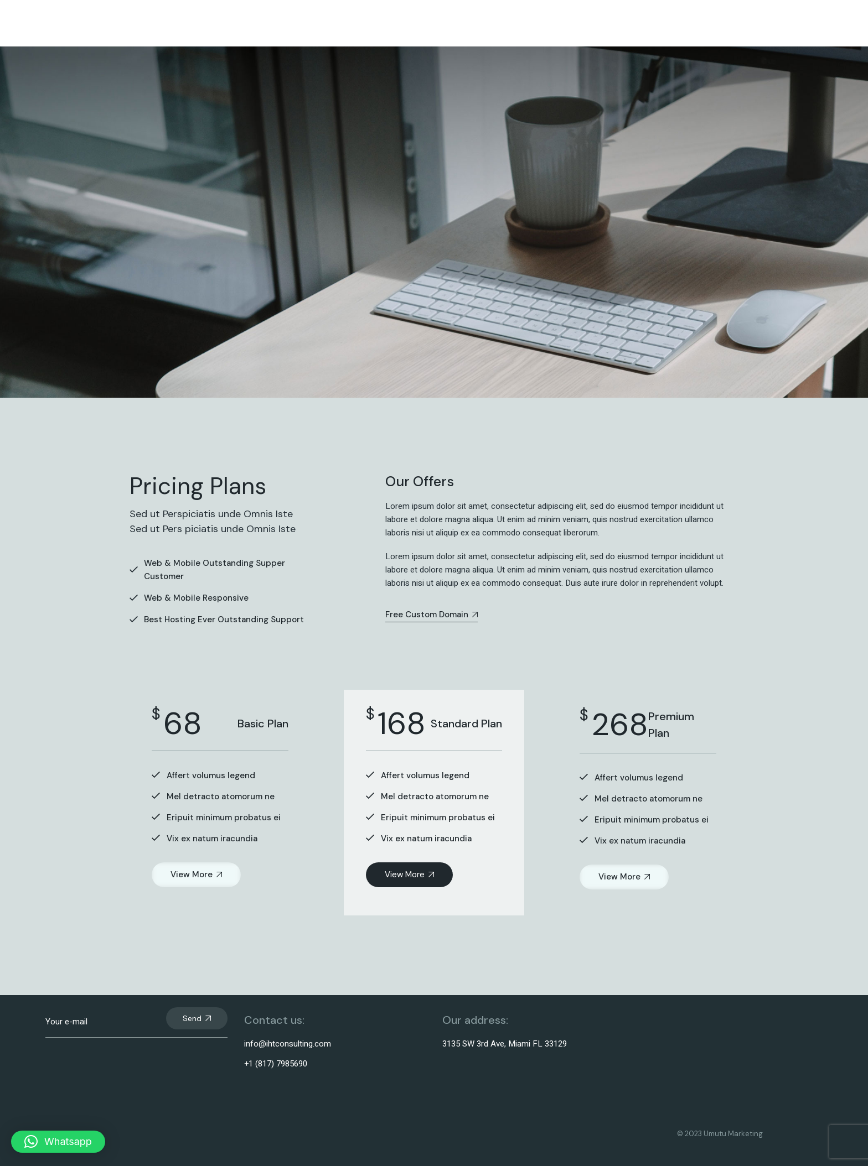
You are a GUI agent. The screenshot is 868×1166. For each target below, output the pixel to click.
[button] (58, 1142)
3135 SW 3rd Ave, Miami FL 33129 (504, 1044)
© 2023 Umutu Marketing (720, 1133)
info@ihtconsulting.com (287, 1044)
